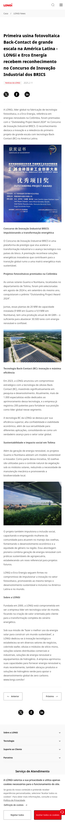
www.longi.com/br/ (14, 679)
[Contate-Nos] (62, 812)
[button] (53, 5)
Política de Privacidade (14, 800)
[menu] (61, 4)
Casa (6, 13)
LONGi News (19, 13)
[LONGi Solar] (8, 5)
